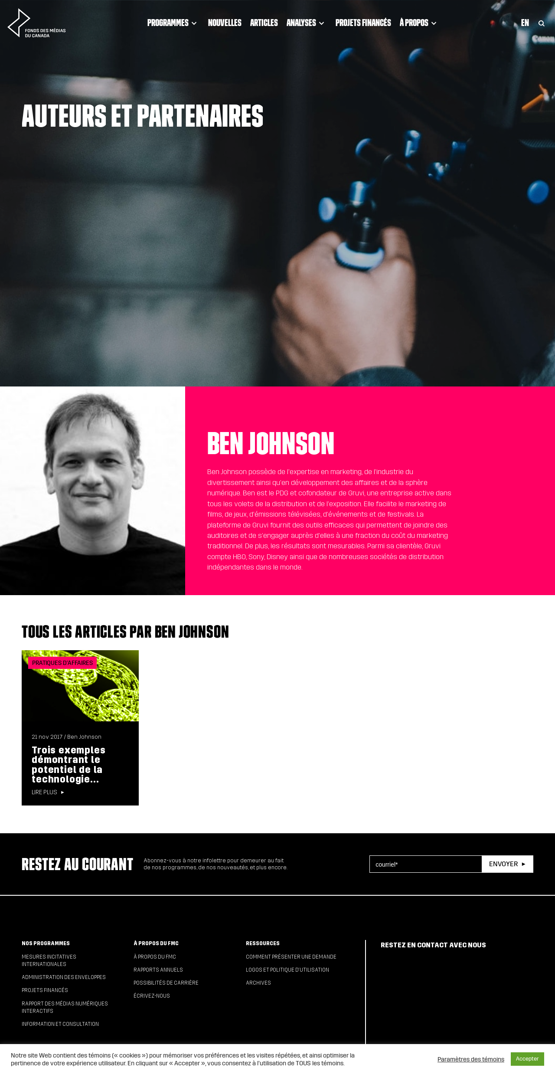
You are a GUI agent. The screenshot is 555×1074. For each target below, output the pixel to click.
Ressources (263, 943)
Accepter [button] (527, 1058)
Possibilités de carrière (166, 983)
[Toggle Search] (541, 22)
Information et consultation (60, 1024)
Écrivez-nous (152, 996)
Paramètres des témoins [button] (470, 1059)
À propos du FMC (156, 943)
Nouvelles (225, 22)
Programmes (173, 22)
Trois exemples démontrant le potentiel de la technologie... (68, 764)
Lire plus (44, 792)
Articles (264, 22)
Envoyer (503, 864)
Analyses (307, 22)
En (525, 22)
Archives (258, 983)
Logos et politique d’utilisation (287, 970)
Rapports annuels (158, 970)
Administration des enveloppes (64, 977)
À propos (419, 22)
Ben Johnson (84, 736)
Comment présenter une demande (291, 957)
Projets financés (363, 22)
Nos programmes (46, 943)
